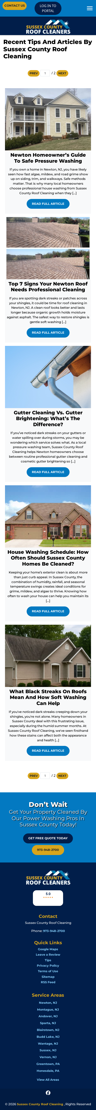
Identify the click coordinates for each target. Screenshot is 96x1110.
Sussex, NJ (48, 1050)
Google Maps (48, 949)
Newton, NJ (48, 1003)
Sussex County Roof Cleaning (40, 1104)
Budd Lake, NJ (48, 1037)
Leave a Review (48, 954)
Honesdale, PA (48, 1071)
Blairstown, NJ (48, 1030)
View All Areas (48, 1080)
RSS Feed (48, 982)
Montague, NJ (48, 1009)
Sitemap (48, 977)
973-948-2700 (48, 850)
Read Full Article (48, 204)
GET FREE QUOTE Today (48, 838)
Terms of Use (48, 971)
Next (62, 73)
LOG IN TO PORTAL (48, 8)
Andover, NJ (48, 1016)
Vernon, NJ (48, 1057)
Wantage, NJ (48, 1043)
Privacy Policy (48, 965)
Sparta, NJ (48, 1023)
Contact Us (14, 5)
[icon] (48, 1092)
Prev (34, 73)
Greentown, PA (48, 1064)
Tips (48, 960)
